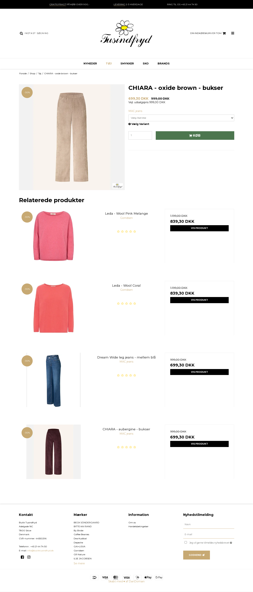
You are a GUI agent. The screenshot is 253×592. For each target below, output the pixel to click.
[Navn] (208, 524)
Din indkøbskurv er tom (208, 33)
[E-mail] (208, 534)
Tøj (109, 63)
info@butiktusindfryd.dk (40, 550)
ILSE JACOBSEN (83, 558)
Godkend (195, 555)
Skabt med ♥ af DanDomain (126, 581)
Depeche (78, 542)
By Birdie (78, 530)
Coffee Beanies (81, 534)
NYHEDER (90, 63)
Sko (146, 63)
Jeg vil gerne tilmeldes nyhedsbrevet (211, 542)
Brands (164, 63)
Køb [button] (194, 135)
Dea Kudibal (80, 538)
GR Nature (79, 554)
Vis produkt (199, 228)
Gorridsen (79, 550)
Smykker (127, 63)
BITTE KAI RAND (83, 526)
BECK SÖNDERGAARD (86, 522)
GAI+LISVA (79, 546)
